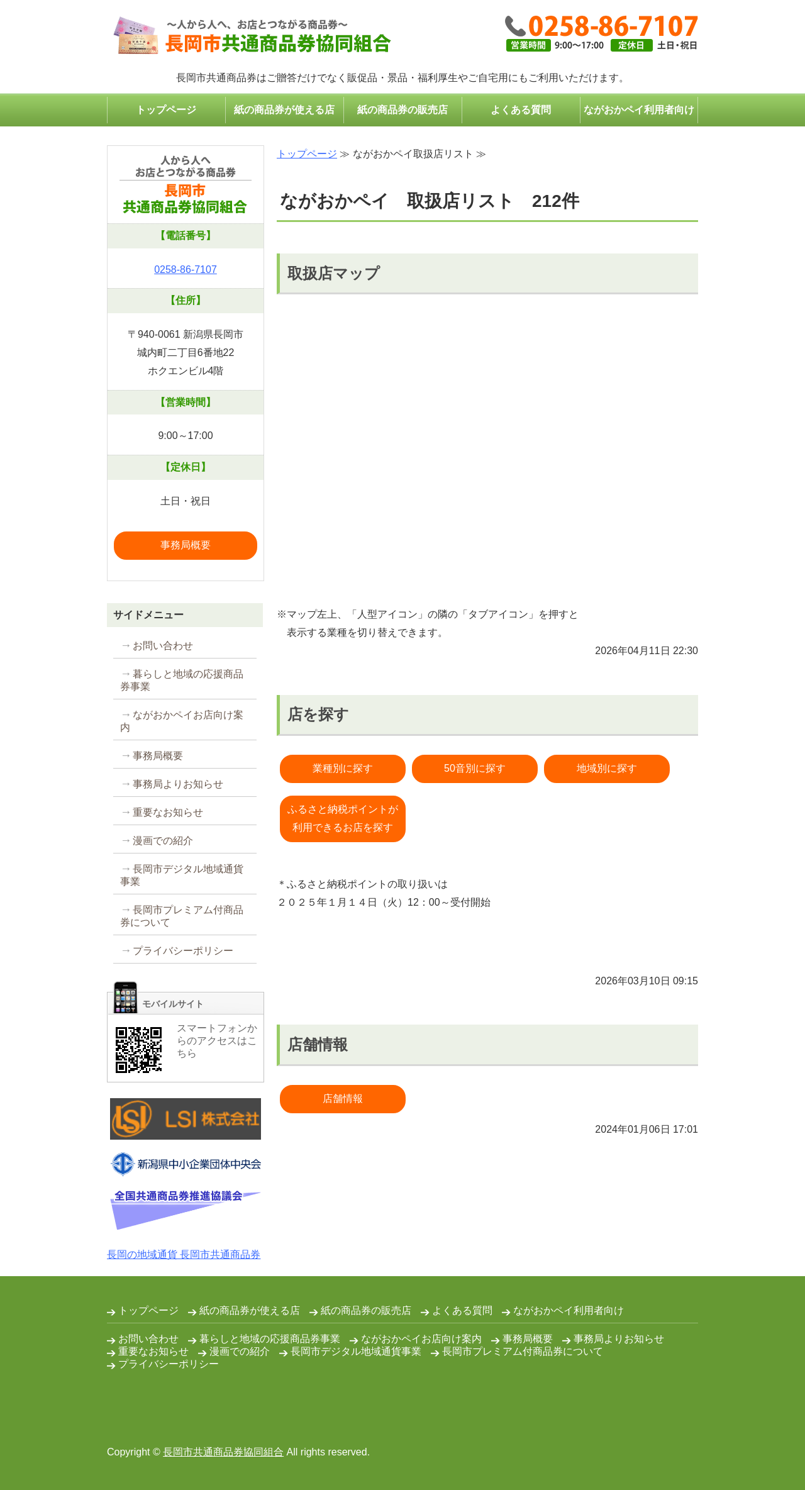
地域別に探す (607, 768)
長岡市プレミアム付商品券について (181, 916)
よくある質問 (521, 109)
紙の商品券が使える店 (284, 109)
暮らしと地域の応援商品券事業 (181, 680)
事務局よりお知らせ (178, 784)
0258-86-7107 (185, 269)
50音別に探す (475, 768)
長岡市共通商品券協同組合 (223, 1452)
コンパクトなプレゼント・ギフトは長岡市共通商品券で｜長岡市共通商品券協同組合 (249, 36)
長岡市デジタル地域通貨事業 (181, 875)
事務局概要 (185, 545)
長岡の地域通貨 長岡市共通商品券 (183, 1254)
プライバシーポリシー (183, 950)
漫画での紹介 (163, 840)
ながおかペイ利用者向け (639, 109)
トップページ (166, 109)
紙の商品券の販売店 (402, 109)
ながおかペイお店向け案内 (181, 721)
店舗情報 (343, 1098)
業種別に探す (343, 768)
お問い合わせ (163, 645)
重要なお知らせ (168, 812)
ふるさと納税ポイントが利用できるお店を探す (342, 818)
